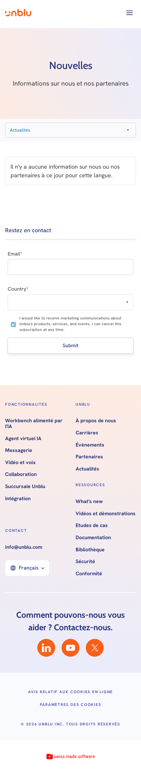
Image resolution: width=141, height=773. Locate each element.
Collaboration (21, 474)
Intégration (18, 498)
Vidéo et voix (20, 462)
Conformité (89, 574)
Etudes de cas (92, 525)
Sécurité (85, 561)
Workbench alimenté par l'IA (34, 423)
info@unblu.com (23, 547)
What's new (89, 501)
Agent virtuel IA (23, 438)
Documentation (93, 537)
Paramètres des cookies (70, 704)
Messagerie (18, 450)
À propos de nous (96, 421)
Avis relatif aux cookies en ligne (70, 691)
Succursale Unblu (25, 486)
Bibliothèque (90, 550)
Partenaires (89, 457)
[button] (129, 12)
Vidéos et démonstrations (106, 514)
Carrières (87, 433)
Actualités (87, 469)
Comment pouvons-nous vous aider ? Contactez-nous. (70, 621)
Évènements (90, 445)
